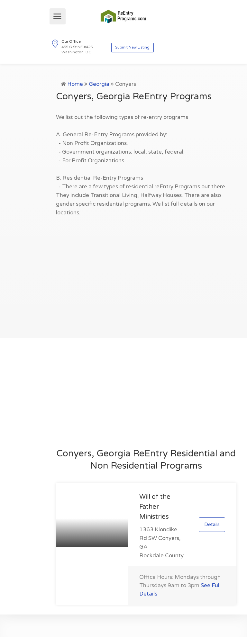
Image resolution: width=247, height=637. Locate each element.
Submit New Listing (132, 47)
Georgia (99, 84)
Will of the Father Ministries (154, 507)
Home (75, 84)
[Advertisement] (146, 274)
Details (212, 524)
